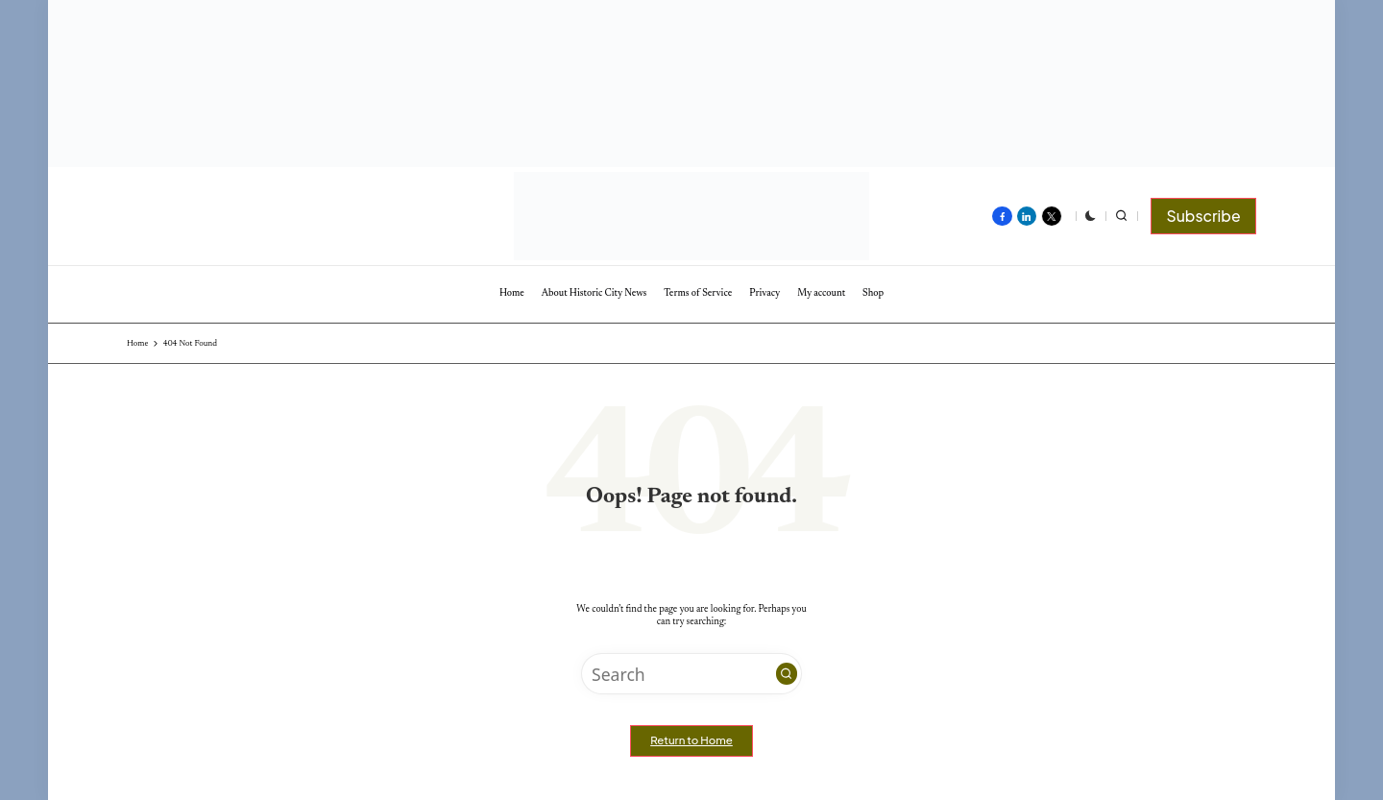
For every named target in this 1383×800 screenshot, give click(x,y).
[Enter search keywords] (691, 673)
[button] (1203, 216)
